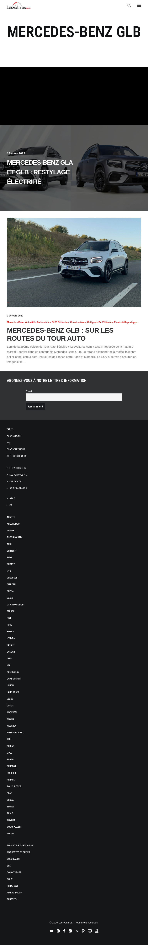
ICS (10, 505)
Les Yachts (15, 481)
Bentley (11, 550)
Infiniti (10, 645)
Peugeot (11, 766)
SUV (54, 322)
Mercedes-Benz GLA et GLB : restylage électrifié (40, 172)
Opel (9, 752)
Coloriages (13, 859)
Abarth (11, 517)
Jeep (9, 658)
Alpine (10, 530)
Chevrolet (13, 577)
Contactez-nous (16, 449)
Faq (9, 442)
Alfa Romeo (13, 524)
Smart (10, 806)
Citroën (11, 584)
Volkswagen (14, 827)
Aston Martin (14, 537)
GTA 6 (12, 498)
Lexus (10, 699)
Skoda (10, 800)
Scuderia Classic (18, 488)
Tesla (10, 813)
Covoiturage (14, 872)
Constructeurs (78, 322)
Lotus (10, 705)
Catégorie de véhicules (100, 322)
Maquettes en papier (18, 852)
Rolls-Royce (14, 786)
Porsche (11, 773)
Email (29, 391)
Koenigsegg (13, 672)
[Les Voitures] (19, 5)
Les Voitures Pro (18, 474)
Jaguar (11, 651)
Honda (10, 631)
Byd (9, 571)
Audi (9, 544)
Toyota (11, 820)
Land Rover (13, 692)
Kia (8, 665)
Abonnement (14, 436)
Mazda (10, 719)
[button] (139, 5)
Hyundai (11, 638)
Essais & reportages (125, 322)
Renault (11, 779)
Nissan (10, 746)
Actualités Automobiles (38, 322)
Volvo (10, 833)
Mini (9, 739)
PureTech (12, 899)
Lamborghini (14, 678)
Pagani (10, 759)
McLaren (11, 726)
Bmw (9, 557)
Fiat (9, 618)
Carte (10, 429)
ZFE (9, 865)
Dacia (10, 598)
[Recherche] (127, 5)
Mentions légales (16, 456)
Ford (9, 625)
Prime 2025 (12, 886)
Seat (9, 793)
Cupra (10, 591)
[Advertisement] (74, 96)
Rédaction (63, 322)
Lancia (10, 685)
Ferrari (11, 611)
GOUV (10, 879)
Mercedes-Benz (15, 322)
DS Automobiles (16, 604)
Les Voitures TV (17, 468)
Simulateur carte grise (20, 845)
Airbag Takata (14, 892)
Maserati (12, 712)
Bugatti (11, 564)
